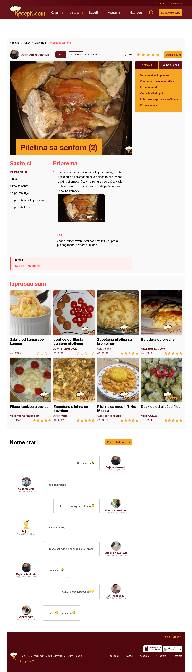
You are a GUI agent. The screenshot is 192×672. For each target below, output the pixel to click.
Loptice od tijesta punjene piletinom (74, 322)
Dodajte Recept (170, 12)
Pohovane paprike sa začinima (159, 99)
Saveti (93, 12)
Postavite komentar (119, 441)
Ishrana (74, 12)
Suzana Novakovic (116, 552)
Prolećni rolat (148, 87)
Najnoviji (147, 64)
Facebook (114, 656)
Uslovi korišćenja (54, 656)
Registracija (161, 3)
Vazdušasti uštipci (151, 93)
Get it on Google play (172, 648)
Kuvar (55, 12)
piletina (36, 265)
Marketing (68, 656)
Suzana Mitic (26, 488)
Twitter (129, 656)
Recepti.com (28, 11)
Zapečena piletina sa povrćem (74, 390)
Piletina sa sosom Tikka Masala (118, 390)
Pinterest (177, 656)
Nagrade (135, 12)
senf (21, 265)
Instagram (161, 656)
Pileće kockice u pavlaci (30, 390)
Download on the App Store (152, 648)
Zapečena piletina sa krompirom (118, 322)
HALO (30, 661)
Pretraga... (151, 12)
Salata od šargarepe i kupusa (30, 322)
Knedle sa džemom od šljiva (157, 81)
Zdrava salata (148, 105)
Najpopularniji (170, 64)
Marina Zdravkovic (115, 509)
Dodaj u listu (173, 54)
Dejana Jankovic (39, 54)
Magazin (114, 12)
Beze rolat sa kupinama (154, 75)
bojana (26, 531)
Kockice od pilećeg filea (161, 390)
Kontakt (78, 656)
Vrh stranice (172, 636)
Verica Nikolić (116, 595)
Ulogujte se (176, 3)
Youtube (144, 656)
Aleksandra (26, 616)
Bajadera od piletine (161, 322)
